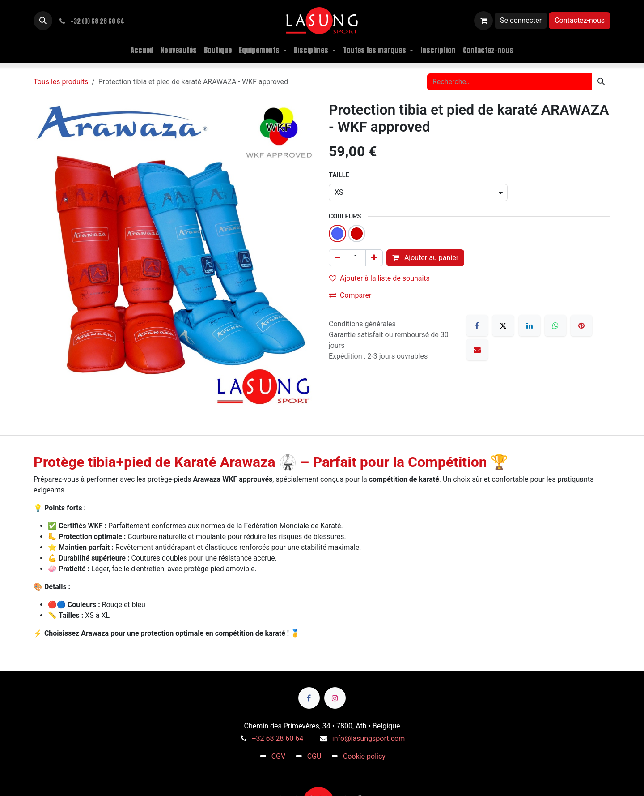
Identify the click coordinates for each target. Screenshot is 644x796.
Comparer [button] (350, 295)
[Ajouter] (374, 257)
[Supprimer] (337, 257)
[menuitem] (142, 50)
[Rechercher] (601, 81)
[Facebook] (477, 325)
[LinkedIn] (529, 325)
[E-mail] (477, 349)
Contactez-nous (580, 20)
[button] (43, 20)
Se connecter (521, 20)
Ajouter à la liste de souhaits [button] (379, 278)
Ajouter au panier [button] (425, 257)
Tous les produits (61, 81)
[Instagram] (335, 698)
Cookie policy (364, 756)
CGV (278, 756)
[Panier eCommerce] (483, 20)
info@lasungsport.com (368, 738)
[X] (503, 325)
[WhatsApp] (555, 325)
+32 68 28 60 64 (277, 738)
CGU (314, 756)
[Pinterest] (581, 325)
